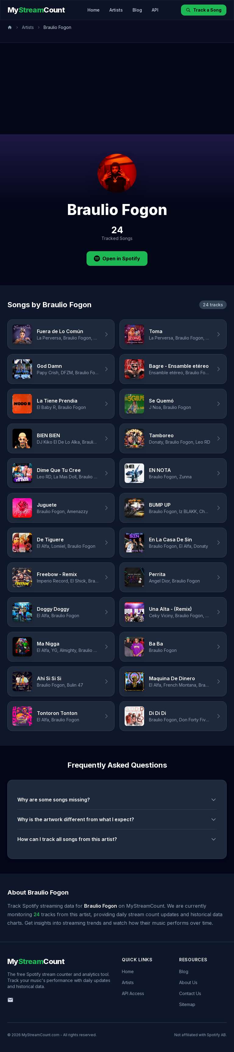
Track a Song (204, 9)
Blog (137, 9)
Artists (116, 9)
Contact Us (190, 993)
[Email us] (10, 1000)
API (155, 9)
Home (93, 9)
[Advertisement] (117, 88)
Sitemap (187, 1004)
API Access (133, 993)
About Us (188, 982)
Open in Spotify (117, 258)
